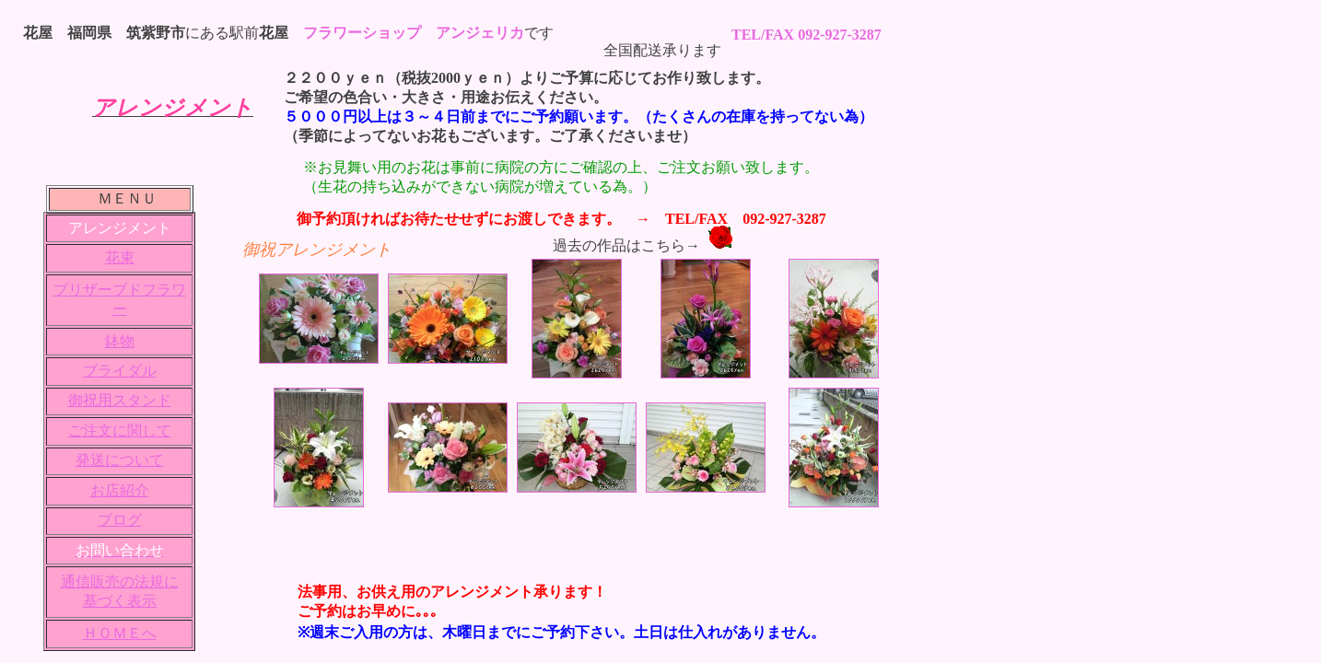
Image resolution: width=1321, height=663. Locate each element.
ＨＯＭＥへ (120, 633)
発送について (120, 460)
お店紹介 (119, 490)
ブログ (120, 520)
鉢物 (119, 341)
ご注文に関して (119, 430)
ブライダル (120, 370)
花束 (119, 257)
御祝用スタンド (119, 400)
